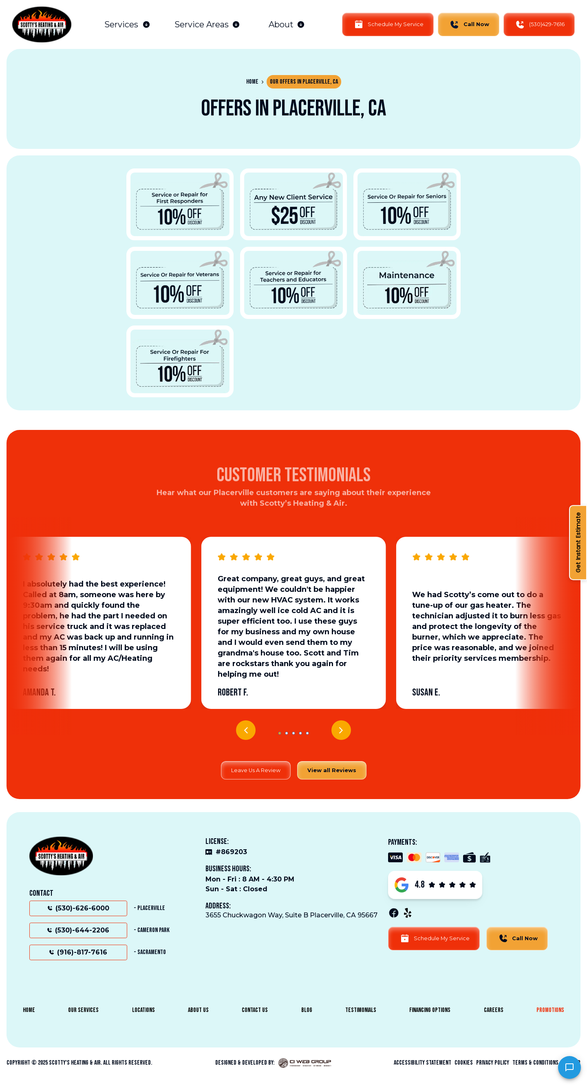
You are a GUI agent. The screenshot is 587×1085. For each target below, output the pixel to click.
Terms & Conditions (535, 1063)
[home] (41, 24)
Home (252, 82)
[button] (127, 24)
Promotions (550, 1010)
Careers (493, 1010)
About (281, 24)
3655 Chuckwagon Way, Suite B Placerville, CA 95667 (291, 915)
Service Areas (201, 24)
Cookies (464, 1063)
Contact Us (255, 1010)
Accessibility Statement (422, 1063)
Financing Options (429, 1010)
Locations (143, 1010)
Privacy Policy (492, 1063)
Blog (306, 1010)
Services (121, 24)
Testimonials (360, 1010)
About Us (198, 1010)
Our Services (83, 1010)
